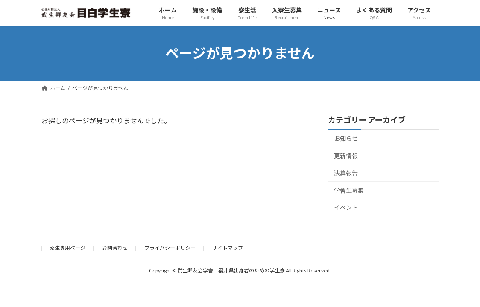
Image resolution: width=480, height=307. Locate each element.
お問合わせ (115, 248)
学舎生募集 (349, 190)
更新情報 (346, 155)
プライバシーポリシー (170, 248)
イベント (346, 207)
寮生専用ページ (67, 248)
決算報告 (346, 173)
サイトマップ (227, 248)
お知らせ (346, 138)
